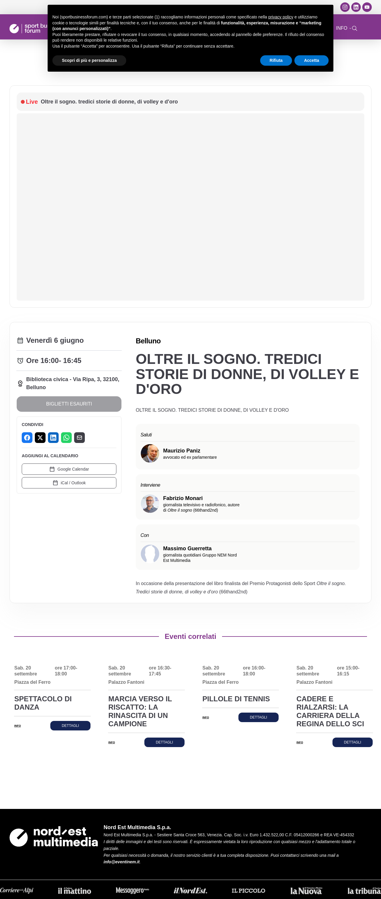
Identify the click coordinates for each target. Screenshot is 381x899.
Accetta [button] (311, 60)
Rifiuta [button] (276, 60)
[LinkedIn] (356, 7)
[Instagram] (345, 7)
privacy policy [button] (280, 17)
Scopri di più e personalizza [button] (89, 60)
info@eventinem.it (122, 861)
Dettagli (70, 726)
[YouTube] (367, 7)
